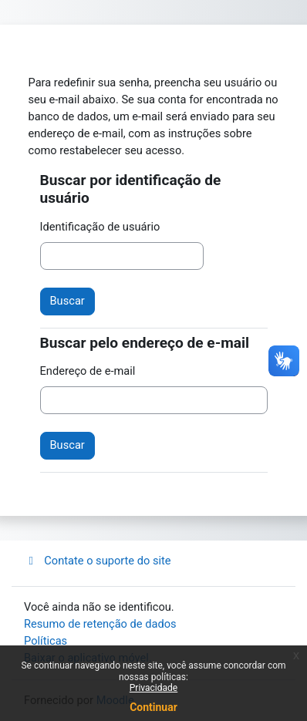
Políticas (45, 641)
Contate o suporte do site (97, 561)
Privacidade (153, 687)
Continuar (153, 707)
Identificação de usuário (100, 227)
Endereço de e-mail (88, 371)
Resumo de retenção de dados (100, 624)
